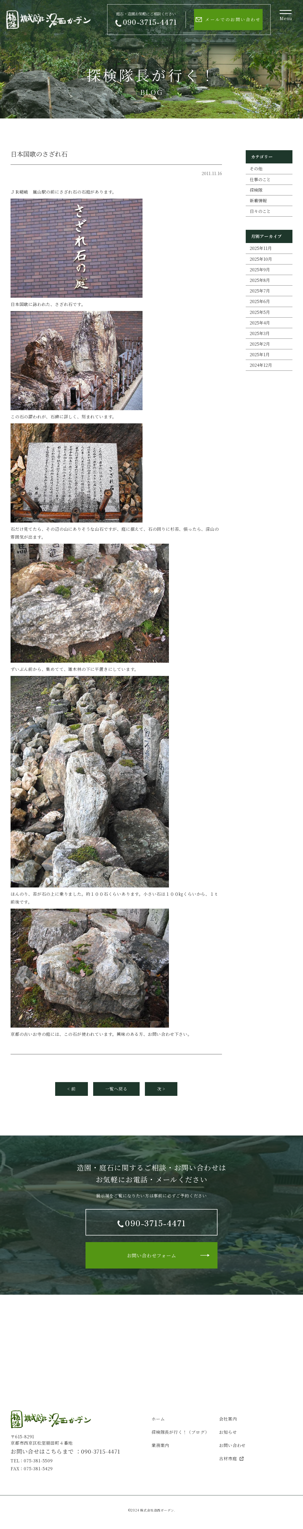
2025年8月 (260, 280)
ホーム (158, 1419)
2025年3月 (260, 333)
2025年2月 (260, 344)
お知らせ (228, 1432)
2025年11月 (261, 248)
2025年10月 (261, 259)
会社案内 (228, 1419)
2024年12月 (261, 365)
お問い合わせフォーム (151, 1255)
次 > (161, 1089)
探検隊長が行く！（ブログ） (180, 1432)
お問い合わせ (232, 1445)
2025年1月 (260, 354)
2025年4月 (260, 323)
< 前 (71, 1089)
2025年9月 (260, 270)
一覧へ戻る (116, 1089)
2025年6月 (260, 301)
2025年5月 (260, 312)
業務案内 (160, 1445)
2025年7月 (260, 291)
